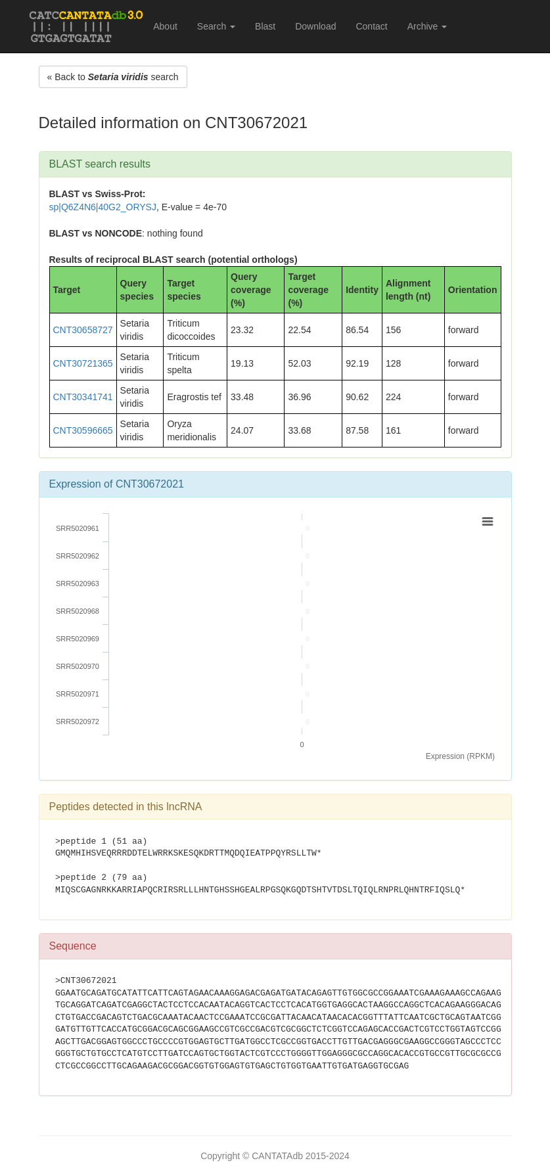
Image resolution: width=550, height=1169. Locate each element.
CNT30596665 (83, 430)
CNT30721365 (83, 363)
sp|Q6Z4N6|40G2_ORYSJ (102, 207)
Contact (371, 26)
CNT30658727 (83, 330)
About (165, 26)
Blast (265, 26)
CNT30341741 (83, 397)
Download (315, 26)
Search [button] (216, 26)
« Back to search (113, 77)
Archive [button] (427, 26)
